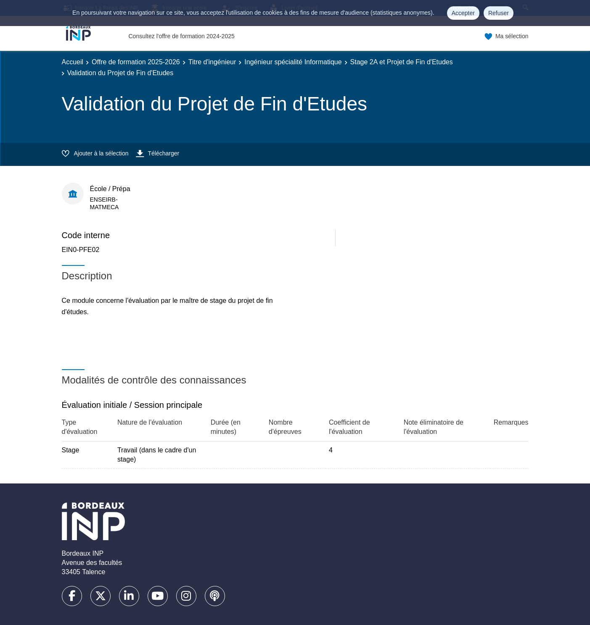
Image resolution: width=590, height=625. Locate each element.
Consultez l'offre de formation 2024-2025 (182, 36)
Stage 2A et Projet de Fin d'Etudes (401, 62)
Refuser (498, 13)
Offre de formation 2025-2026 (136, 62)
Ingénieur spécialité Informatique (292, 62)
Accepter (463, 13)
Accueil (73, 62)
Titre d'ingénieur (212, 62)
